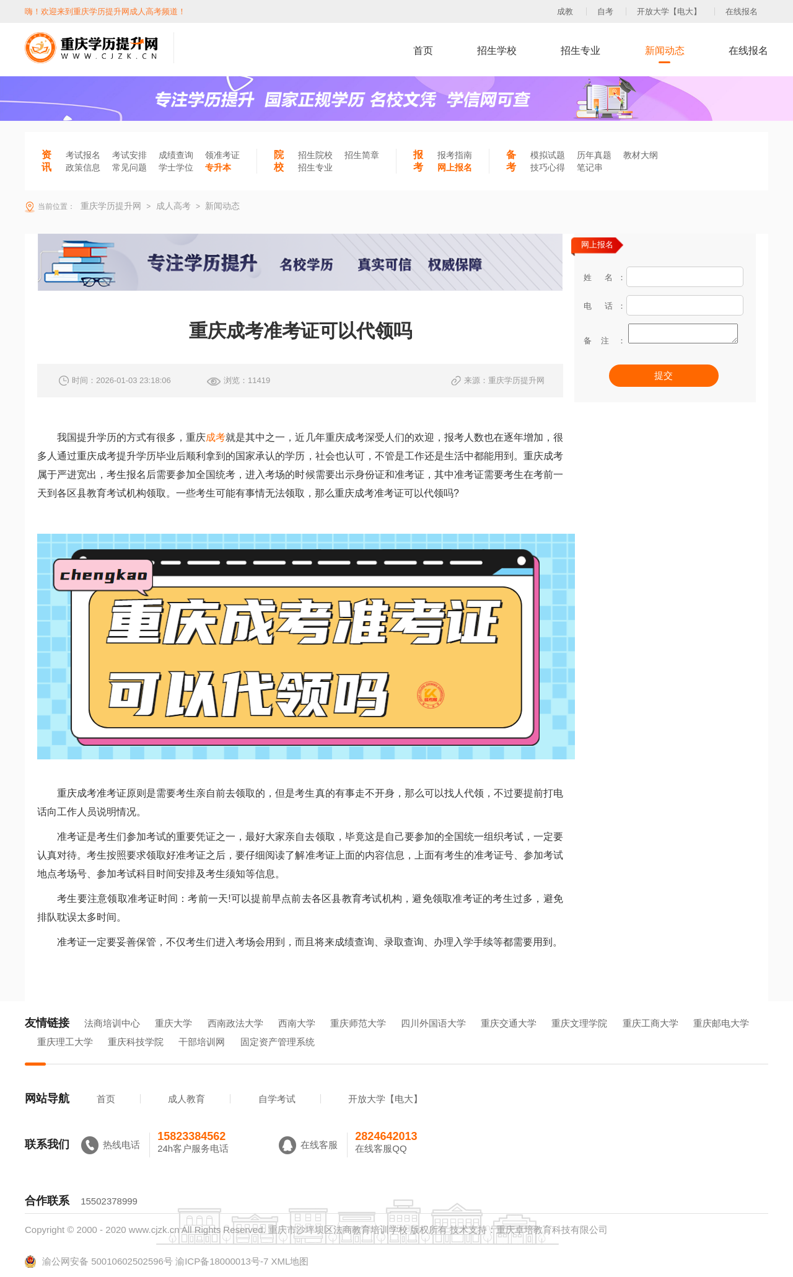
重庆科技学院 (136, 1041)
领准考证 (222, 155)
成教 (565, 11)
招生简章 (361, 155)
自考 (605, 11)
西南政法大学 (235, 1023)
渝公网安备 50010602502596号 (99, 1261)
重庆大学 (173, 1023)
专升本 (218, 167)
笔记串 (590, 167)
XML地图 (290, 1261)
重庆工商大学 (650, 1023)
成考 (216, 437)
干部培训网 (201, 1041)
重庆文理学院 (579, 1023)
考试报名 (83, 155)
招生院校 (315, 155)
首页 (423, 50)
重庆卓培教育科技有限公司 (552, 1229)
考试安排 (129, 155)
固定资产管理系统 (277, 1041)
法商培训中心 (112, 1023)
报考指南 (454, 155)
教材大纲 (640, 155)
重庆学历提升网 (109, 206)
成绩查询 (176, 155)
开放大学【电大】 (669, 11)
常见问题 (129, 167)
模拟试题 (547, 155)
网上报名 (454, 167)
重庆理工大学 (65, 1041)
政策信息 (83, 167)
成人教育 (186, 1098)
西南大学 (296, 1023)
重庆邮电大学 (721, 1023)
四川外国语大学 (433, 1023)
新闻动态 (665, 50)
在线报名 (741, 11)
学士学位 (176, 167)
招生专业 (580, 50)
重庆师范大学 (358, 1023)
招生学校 (497, 50)
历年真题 (594, 155)
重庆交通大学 (509, 1023)
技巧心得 (547, 167)
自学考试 (277, 1098)
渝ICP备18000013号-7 (221, 1261)
